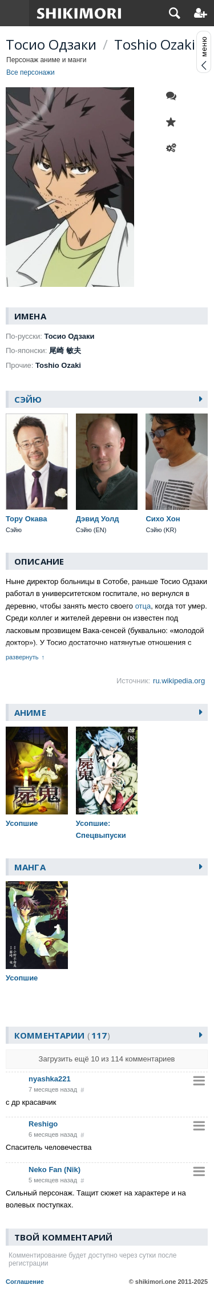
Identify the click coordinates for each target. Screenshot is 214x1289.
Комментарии (62, 1035)
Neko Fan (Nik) (54, 1169)
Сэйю (28, 399)
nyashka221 (50, 1079)
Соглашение (25, 1281)
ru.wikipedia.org (179, 680)
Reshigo (43, 1124)
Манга (30, 867)
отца (143, 606)
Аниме (30, 712)
